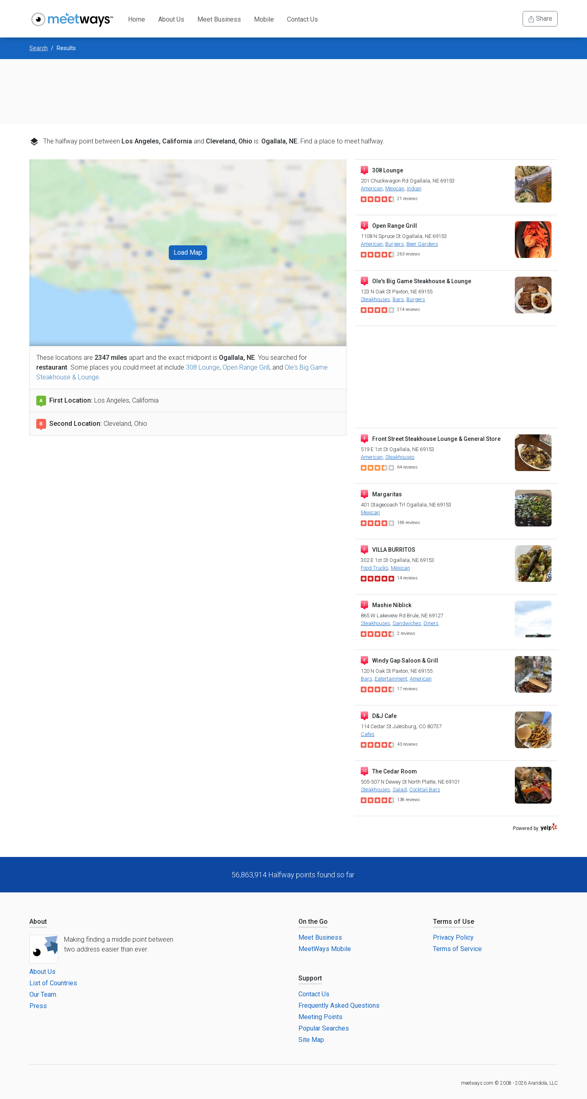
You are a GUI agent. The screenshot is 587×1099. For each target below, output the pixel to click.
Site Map (311, 1040)
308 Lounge (203, 367)
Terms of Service (457, 949)
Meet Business (219, 19)
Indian (414, 188)
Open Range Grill (246, 367)
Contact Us (302, 19)
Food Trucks (374, 568)
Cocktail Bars (424, 789)
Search (38, 48)
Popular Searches (323, 1028)
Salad (400, 789)
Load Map (188, 252)
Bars (398, 299)
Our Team (42, 994)
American (372, 188)
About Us (171, 19)
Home (136, 19)
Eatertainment (391, 679)
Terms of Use (453, 921)
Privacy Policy (453, 937)
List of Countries (53, 983)
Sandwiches (407, 623)
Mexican (394, 188)
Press (38, 1006)
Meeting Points (320, 1017)
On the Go (313, 921)
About (38, 921)
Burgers (394, 244)
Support (310, 978)
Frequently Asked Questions (339, 1005)
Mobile (264, 19)
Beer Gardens (422, 244)
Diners (431, 623)
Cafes (368, 734)
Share (540, 18)
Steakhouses (375, 299)
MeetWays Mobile (324, 949)
